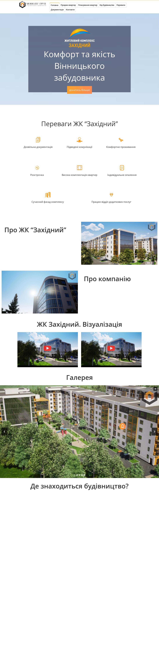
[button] (4, 431)
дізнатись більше (79, 90)
